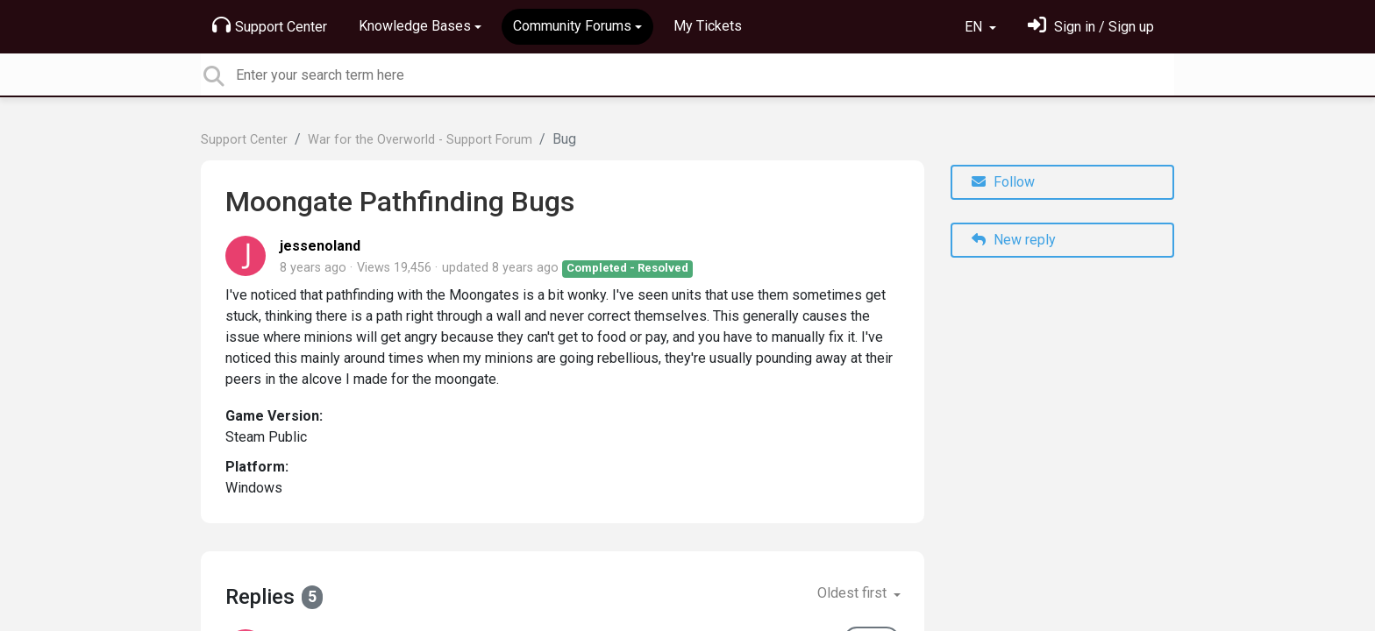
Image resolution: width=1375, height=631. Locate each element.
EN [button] (975, 26)
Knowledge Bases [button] (415, 26)
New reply (1014, 239)
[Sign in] (1091, 27)
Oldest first (853, 593)
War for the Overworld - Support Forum (420, 139)
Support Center (269, 25)
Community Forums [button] (572, 26)
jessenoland (320, 246)
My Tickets (707, 26)
